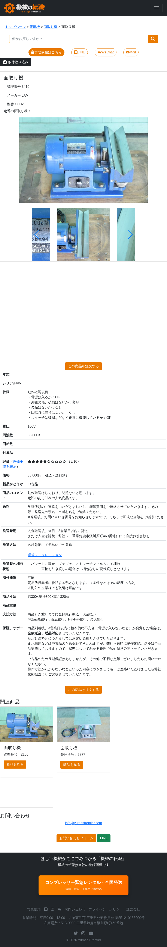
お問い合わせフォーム (76, 838)
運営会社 (133, 909)
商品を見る (15, 764)
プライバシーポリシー (106, 909)
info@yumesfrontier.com (83, 823)
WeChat (105, 52)
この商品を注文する (83, 366)
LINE (79, 52)
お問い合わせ (75, 909)
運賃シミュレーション (45, 555)
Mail (131, 52)
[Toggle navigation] (157, 8)
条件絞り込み (15, 62)
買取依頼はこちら (46, 52)
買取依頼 (34, 909)
